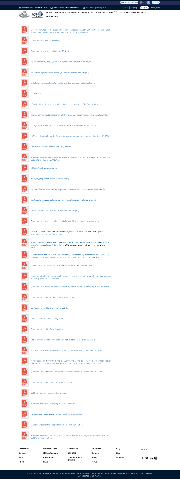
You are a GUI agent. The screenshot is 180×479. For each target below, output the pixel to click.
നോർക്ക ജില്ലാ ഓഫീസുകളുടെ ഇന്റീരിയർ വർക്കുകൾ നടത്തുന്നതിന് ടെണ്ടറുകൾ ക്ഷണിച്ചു (68, 189)
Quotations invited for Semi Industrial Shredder (51, 382)
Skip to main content (129, 2)
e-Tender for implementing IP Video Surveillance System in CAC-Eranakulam (64, 104)
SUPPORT (101, 12)
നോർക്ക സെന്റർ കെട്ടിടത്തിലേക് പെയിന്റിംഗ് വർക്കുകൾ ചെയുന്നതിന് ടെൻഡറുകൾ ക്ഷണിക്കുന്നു (71, 115)
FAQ (118, 449)
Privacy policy (86, 473)
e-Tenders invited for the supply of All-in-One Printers (54, 403)
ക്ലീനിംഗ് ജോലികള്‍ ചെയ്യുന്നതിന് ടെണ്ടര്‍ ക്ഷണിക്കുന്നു (54, 210)
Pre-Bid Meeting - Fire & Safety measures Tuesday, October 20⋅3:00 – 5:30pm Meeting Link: (70, 242)
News (94, 462)
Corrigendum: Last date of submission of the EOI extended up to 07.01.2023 (63, 125)
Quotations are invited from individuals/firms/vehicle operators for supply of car (65, 221)
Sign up (134, 8)
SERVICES (60, 12)
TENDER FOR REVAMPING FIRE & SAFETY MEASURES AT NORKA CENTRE (63, 265)
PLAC (45, 462)
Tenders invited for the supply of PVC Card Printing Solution (57, 425)
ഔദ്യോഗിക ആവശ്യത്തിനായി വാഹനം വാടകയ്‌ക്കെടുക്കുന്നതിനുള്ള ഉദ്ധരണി (63, 200)
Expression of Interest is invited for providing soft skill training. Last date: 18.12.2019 (66, 350)
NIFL (111, 12)
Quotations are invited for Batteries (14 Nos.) (50, 51)
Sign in (125, 8)
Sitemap (120, 457)
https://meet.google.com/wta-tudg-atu (47, 245)
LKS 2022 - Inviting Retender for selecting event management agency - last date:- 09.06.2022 (71, 136)
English (144, 8)
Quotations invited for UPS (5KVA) (45, 40)
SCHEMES (73, 12)
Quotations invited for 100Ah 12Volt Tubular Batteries (53, 297)
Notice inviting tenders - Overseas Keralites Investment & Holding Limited (63, 340)
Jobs (21, 457)
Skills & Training (50, 453)
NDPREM (72, 453)
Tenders (95, 453)
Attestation (48, 457)
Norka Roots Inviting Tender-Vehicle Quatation (51, 147)
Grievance (96, 449)
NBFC (21, 462)
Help (118, 453)
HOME (49, 12)
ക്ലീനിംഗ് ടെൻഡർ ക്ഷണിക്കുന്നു (44, 168)
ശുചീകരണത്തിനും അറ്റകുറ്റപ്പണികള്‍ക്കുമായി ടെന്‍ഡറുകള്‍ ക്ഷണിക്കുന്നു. (61, 62)
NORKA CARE (52, 16)
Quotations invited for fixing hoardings (47, 329)
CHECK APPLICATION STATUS (132, 12)
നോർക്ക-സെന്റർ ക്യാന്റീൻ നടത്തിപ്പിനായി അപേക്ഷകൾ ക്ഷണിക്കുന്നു (59, 72)
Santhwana (73, 449)
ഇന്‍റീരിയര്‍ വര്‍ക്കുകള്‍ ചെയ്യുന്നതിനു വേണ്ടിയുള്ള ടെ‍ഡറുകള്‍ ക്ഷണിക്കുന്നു (63, 83)
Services (22, 453)
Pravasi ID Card (50, 449)
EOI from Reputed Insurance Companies (48, 393)
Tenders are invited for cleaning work (47, 318)
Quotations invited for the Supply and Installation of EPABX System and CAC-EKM (66, 372)
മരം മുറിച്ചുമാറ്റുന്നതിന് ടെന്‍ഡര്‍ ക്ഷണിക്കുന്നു (50, 179)
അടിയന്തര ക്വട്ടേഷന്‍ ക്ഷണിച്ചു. (56, 414)
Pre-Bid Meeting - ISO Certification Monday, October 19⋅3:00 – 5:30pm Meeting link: (67, 232)
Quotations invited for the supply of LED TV (49, 308)
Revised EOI (36, 94)
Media (95, 457)
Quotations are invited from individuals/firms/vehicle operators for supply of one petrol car (70, 287)
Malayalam (155, 8)
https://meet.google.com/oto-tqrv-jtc (46, 234)
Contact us (24, 449)
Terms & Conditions (100, 473)
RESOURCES (87, 12)
